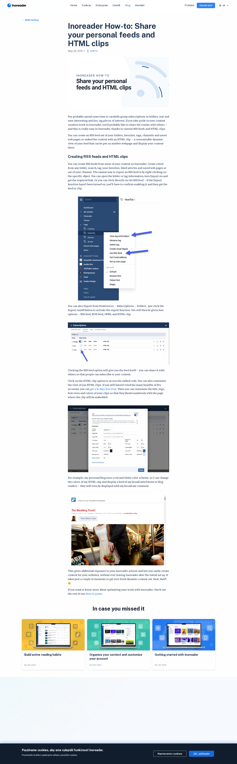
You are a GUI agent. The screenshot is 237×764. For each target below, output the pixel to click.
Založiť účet (206, 5)
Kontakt (139, 5)
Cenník (116, 5)
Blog (127, 5)
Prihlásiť (189, 5)
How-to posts (94, 593)
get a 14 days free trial (103, 389)
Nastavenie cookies (170, 753)
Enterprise (102, 5)
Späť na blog (31, 20)
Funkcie (86, 5)
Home (73, 5)
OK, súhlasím (201, 753)
